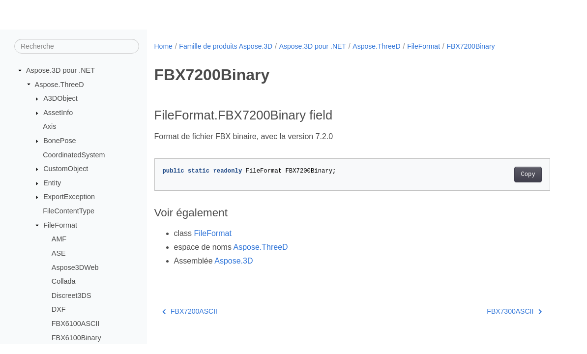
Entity (52, 183)
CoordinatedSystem (74, 155)
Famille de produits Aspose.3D (225, 46)
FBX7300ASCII (514, 311)
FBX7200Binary (471, 46)
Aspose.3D (233, 261)
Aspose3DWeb (75, 267)
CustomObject (65, 169)
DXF (59, 309)
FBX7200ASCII (189, 311)
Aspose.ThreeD (59, 84)
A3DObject (60, 98)
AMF (59, 239)
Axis (49, 126)
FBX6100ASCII (76, 323)
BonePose (59, 141)
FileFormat (60, 225)
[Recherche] (76, 46)
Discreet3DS (71, 295)
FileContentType (68, 211)
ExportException (69, 197)
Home (163, 46)
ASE (59, 253)
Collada (64, 281)
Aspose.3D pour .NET (60, 70)
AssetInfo (58, 113)
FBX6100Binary (76, 338)
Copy (528, 174)
